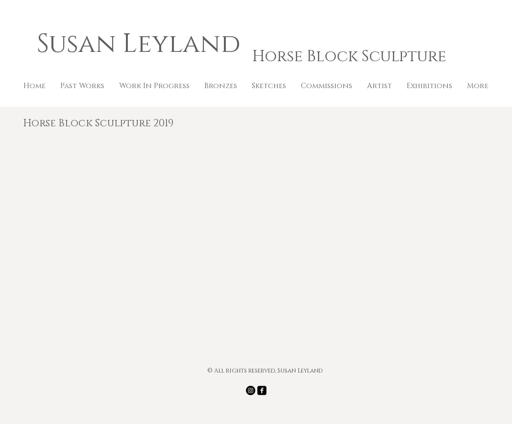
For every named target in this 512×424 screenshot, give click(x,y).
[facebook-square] (262, 390)
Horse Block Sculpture (349, 56)
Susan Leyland (142, 44)
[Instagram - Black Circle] (250, 390)
